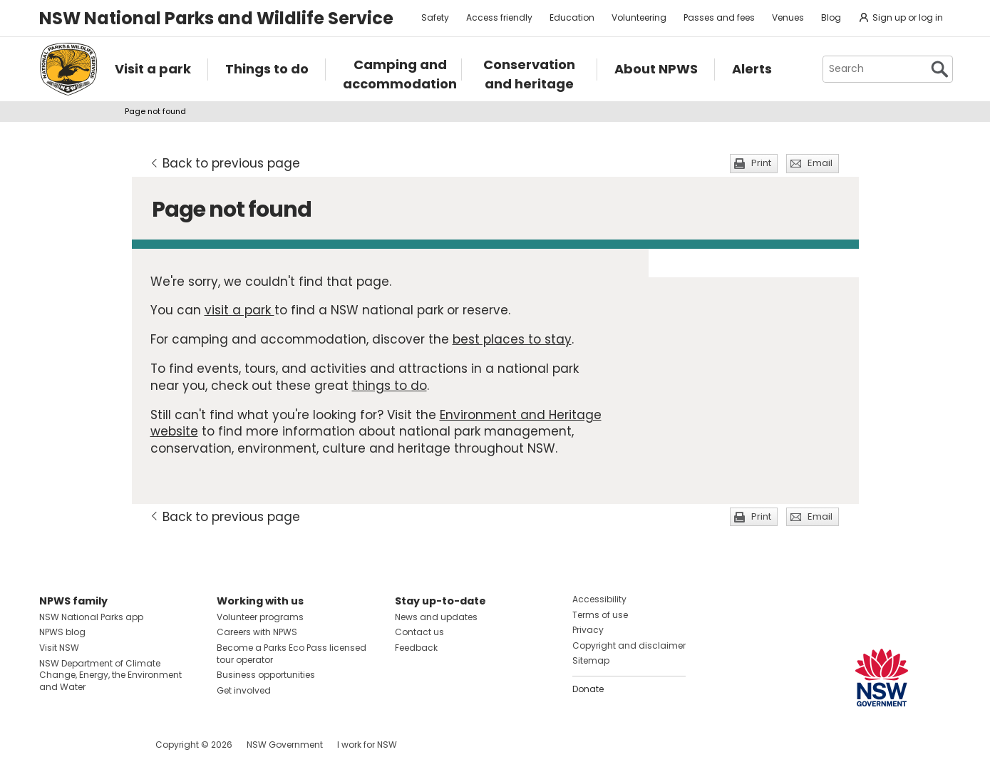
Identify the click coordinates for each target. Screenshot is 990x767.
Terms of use (600, 615)
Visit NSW (59, 648)
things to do (389, 385)
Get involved (244, 690)
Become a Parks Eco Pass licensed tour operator (291, 654)
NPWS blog (62, 632)
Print (761, 163)
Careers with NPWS (257, 632)
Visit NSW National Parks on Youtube (113, 744)
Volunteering (639, 17)
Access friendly (499, 17)
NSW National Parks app (91, 617)
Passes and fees (719, 17)
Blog (831, 17)
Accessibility (599, 599)
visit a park (239, 310)
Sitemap (590, 660)
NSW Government (285, 744)
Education (572, 17)
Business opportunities (266, 675)
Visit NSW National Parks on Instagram (83, 744)
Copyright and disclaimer (629, 645)
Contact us (419, 632)
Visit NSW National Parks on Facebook (52, 744)
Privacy (588, 630)
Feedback (416, 648)
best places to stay (512, 339)
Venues (788, 17)
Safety (435, 17)
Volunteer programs (260, 617)
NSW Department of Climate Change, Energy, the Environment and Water (110, 675)
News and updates (436, 617)
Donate (588, 689)
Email (820, 163)
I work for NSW (367, 744)
